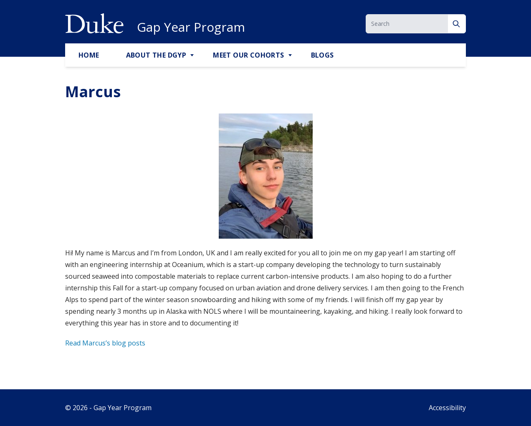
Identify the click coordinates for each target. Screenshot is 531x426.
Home (88, 55)
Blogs (322, 55)
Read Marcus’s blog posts (105, 343)
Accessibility (447, 407)
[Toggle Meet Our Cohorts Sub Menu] (291, 55)
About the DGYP (156, 55)
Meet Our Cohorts (248, 55)
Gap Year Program (191, 27)
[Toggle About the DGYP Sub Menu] (193, 55)
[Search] (457, 24)
